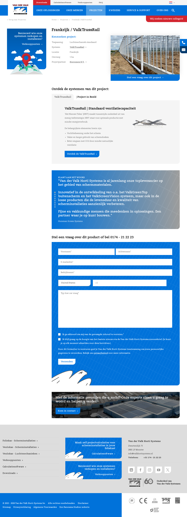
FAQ (101, 3)
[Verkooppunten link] (31, 460)
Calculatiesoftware (62, 3)
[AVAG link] (154, 500)
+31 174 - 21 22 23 (152, 458)
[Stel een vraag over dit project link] (145, 77)
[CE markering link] (143, 500)
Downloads (41, 3)
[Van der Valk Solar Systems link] (166, 500)
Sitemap (7, 507)
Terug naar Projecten (17, 20)
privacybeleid (101, 353)
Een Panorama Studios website (74, 507)
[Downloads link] (31, 473)
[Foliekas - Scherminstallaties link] (31, 441)
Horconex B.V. (77, 62)
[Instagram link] (149, 470)
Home (54, 20)
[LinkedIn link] (131, 470)
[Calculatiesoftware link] (31, 467)
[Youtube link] (158, 470)
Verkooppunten (85, 3)
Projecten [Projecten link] (95, 10)
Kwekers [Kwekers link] (114, 10)
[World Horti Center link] (154, 510)
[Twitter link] (168, 470)
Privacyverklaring (22, 507)
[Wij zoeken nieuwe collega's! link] (166, 19)
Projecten (64, 20)
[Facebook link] (140, 470)
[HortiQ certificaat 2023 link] (177, 500)
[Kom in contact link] (116, 405)
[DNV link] (131, 500)
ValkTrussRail (77, 47)
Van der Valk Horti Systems (20, 9)
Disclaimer (83, 503)
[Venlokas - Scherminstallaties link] (31, 447)
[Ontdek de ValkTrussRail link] (82, 154)
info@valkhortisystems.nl (140, 454)
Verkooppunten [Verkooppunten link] (31, 44)
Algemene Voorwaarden (45, 507)
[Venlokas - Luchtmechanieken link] (31, 454)
